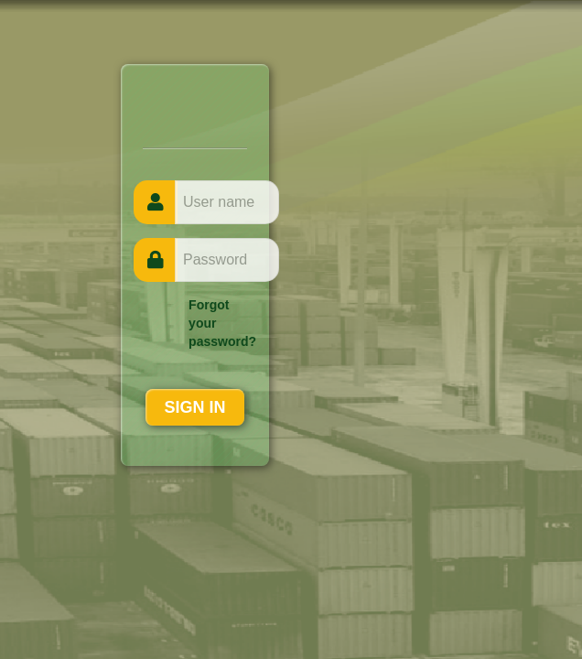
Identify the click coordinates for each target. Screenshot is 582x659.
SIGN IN (194, 407)
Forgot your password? (222, 323)
